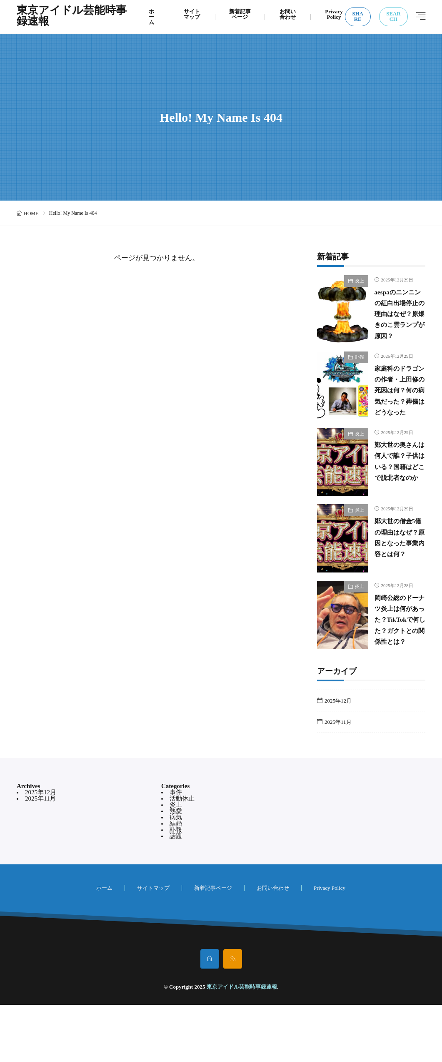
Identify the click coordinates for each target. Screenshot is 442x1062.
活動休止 (182, 855)
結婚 (176, 880)
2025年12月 (338, 758)
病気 (176, 874)
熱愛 (176, 868)
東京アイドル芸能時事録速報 (72, 17)
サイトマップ (192, 14)
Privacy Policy (334, 14)
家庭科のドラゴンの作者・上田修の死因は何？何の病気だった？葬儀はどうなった (397, 410)
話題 (176, 893)
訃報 (359, 366)
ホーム (151, 16)
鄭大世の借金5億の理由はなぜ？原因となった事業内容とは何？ (399, 580)
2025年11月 (338, 779)
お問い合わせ (288, 14)
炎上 (359, 280)
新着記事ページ (240, 14)
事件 (176, 849)
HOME (31, 213)
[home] (209, 1016)
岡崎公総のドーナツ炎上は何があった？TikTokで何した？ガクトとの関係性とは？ (397, 668)
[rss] (232, 1016)
